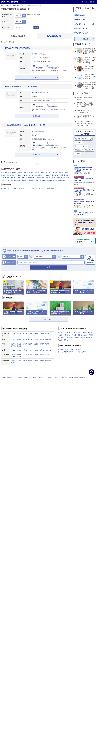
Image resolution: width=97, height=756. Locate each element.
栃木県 (19, 340)
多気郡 (13, 177)
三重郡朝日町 (64, 175)
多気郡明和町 (30, 177)
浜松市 (77, 337)
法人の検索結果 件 (54, 36)
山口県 (36, 354)
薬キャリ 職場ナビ (6, 5)
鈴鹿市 (31, 172)
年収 (78, 139)
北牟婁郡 (25, 180)
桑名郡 (14, 175)
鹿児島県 (48, 360)
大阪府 (30, 350)
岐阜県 (47, 344)
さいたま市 (72, 335)
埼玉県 (30, 340)
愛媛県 (13, 356)
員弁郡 (31, 175)
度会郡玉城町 (55, 177)
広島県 (30, 354)
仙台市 (85, 335)
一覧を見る (84, 39)
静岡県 (13, 346)
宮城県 (30, 333)
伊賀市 (66, 172)
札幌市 (78, 332)
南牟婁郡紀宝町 (63, 180)
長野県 (42, 344)
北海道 (13, 333)
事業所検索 (16, 5)
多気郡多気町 (20, 177)
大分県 (36, 360)
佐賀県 (19, 360)
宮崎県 (42, 360)
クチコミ (80, 142)
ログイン (85, 2)
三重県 (23, 5)
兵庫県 (36, 350)
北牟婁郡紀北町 (34, 180)
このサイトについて (24, 377)
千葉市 (91, 335)
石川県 (25, 344)
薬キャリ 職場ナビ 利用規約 (77, 377)
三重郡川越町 (5, 177)
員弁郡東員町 (39, 175)
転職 (78, 153)
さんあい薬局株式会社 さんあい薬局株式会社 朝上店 (25, 125)
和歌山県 (48, 350)
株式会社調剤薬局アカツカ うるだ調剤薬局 (21, 86)
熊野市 (9, 175)
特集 (64, 377)
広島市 (80, 335)
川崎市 (60, 335)
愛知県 (19, 346)
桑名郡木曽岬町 (23, 175)
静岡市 (66, 340)
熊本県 (30, 360)
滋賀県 (19, 350)
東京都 (42, 340)
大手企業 (90, 150)
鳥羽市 (3, 175)
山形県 (42, 333)
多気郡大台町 (40, 177)
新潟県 (13, 344)
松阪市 (20, 172)
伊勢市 (14, 172)
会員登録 (92, 2)
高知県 (19, 356)
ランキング (88, 139)
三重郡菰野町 (54, 175)
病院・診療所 (51, 188)
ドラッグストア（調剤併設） (17, 188)
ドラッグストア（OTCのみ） (37, 188)
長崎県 (25, 360)
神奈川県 (48, 340)
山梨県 (36, 344)
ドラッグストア (82, 146)
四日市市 (8, 172)
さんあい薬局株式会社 (38, 131)
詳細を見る (36, 77)
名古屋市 (72, 332)
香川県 (47, 354)
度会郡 (48, 177)
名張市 (37, 172)
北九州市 (61, 337)
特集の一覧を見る (48, 319)
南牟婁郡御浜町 (52, 180)
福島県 (47, 333)
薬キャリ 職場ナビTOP (9, 377)
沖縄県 (13, 362)
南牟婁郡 (43, 180)
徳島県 (42, 354)
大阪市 (66, 332)
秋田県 (36, 333)
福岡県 (13, 360)
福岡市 (84, 332)
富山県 (19, 344)
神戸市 (90, 332)
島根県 (19, 354)
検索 (36, 27)
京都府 (25, 350)
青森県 (19, 333)
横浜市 (60, 332)
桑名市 (26, 172)
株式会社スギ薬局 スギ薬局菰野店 (17, 48)
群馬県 (25, 340)
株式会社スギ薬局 (37, 54)
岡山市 (60, 340)
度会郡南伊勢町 (15, 180)
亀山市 (48, 172)
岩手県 (25, 333)
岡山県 (25, 354)
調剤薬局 (4, 188)
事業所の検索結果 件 (19, 36)
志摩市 (61, 172)
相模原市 (89, 337)
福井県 (30, 344)
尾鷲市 (42, 172)
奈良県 (42, 350)
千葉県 (36, 340)
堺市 (66, 337)
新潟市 (71, 337)
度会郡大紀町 (5, 180)
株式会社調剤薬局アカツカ (40, 92)
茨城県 (13, 340)
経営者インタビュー (39, 377)
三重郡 (47, 175)
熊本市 (83, 337)
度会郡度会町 (65, 177)
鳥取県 (13, 354)
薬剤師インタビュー (54, 377)
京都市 (66, 335)
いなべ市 (54, 172)
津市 (2, 172)
